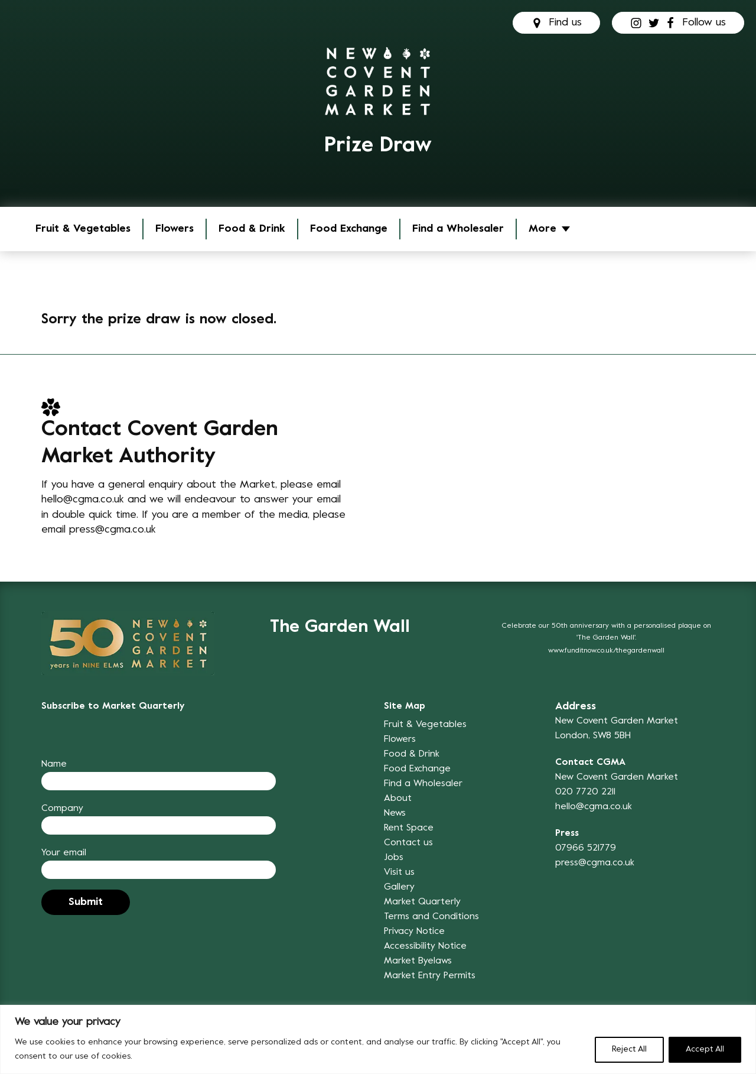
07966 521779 (585, 848)
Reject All (629, 1049)
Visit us (399, 872)
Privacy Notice (414, 931)
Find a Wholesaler (458, 229)
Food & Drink (252, 229)
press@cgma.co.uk (112, 530)
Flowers (174, 229)
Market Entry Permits (429, 976)
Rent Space (409, 828)
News (395, 813)
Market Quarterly (422, 902)
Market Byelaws (418, 961)
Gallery (399, 887)
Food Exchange (348, 229)
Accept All (705, 1049)
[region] (378, 1039)
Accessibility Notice (425, 946)
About (398, 798)
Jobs (393, 857)
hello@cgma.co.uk (82, 500)
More (542, 229)
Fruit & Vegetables (83, 229)
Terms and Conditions (431, 917)
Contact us (408, 843)
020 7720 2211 (585, 792)
